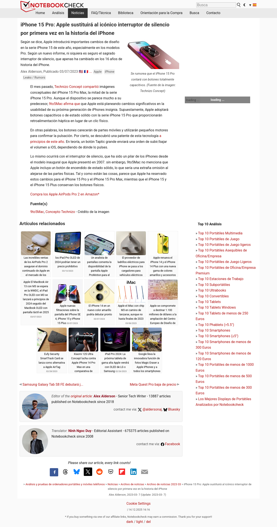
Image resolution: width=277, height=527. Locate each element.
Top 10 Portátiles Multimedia (220, 233)
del (148, 522)
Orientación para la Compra (161, 13)
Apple (98, 72)
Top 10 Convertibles (213, 296)
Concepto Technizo (60, 212)
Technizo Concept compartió (76, 87)
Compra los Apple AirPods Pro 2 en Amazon (64, 194)
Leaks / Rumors (34, 77)
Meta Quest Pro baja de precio (154, 384)
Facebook (170, 444)
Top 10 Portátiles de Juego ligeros (224, 245)
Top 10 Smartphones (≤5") (218, 336)
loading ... (192, 100)
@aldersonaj (150, 409)
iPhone (109, 72)
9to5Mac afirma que (64, 104)
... (90, 71)
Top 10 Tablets (209, 302)
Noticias (77, 13)
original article (81, 396)
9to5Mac (37, 212)
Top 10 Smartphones (214, 330)
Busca (194, 13)
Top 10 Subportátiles (214, 285)
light (139, 522)
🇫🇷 (86, 71)
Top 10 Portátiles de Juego (218, 239)
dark (129, 522)
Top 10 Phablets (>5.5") (216, 325)
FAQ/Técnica (101, 13)
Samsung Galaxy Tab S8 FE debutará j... (51, 384)
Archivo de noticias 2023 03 (164, 484)
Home (40, 13)
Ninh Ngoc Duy (80, 431)
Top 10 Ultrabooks (212, 290)
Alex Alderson (104, 396)
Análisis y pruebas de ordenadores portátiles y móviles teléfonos (65, 484)
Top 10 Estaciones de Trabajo (220, 279)
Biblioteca (126, 13)
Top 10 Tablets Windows (217, 307)
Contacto (213, 13)
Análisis (58, 13)
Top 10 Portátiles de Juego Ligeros (225, 262)
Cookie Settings (138, 503)
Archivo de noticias (132, 484)
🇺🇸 (81, 71)
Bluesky (171, 409)
